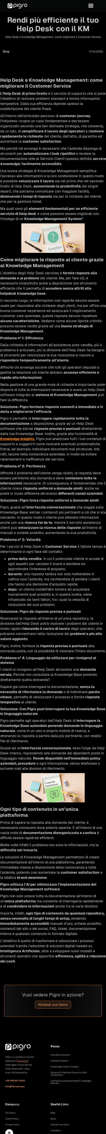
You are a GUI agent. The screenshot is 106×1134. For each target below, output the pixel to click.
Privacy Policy (12, 1124)
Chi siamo (10, 1113)
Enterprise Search (59, 1061)
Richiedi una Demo (53, 1005)
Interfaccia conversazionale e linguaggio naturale (71, 1082)
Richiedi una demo (60, 1124)
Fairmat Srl (23, 1061)
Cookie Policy (12, 1118)
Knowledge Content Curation (65, 1066)
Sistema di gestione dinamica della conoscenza (69, 1073)
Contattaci (56, 1130)
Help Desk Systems (60, 1055)
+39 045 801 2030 (15, 1080)
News (53, 1118)
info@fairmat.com (15, 1086)
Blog (53, 1113)
